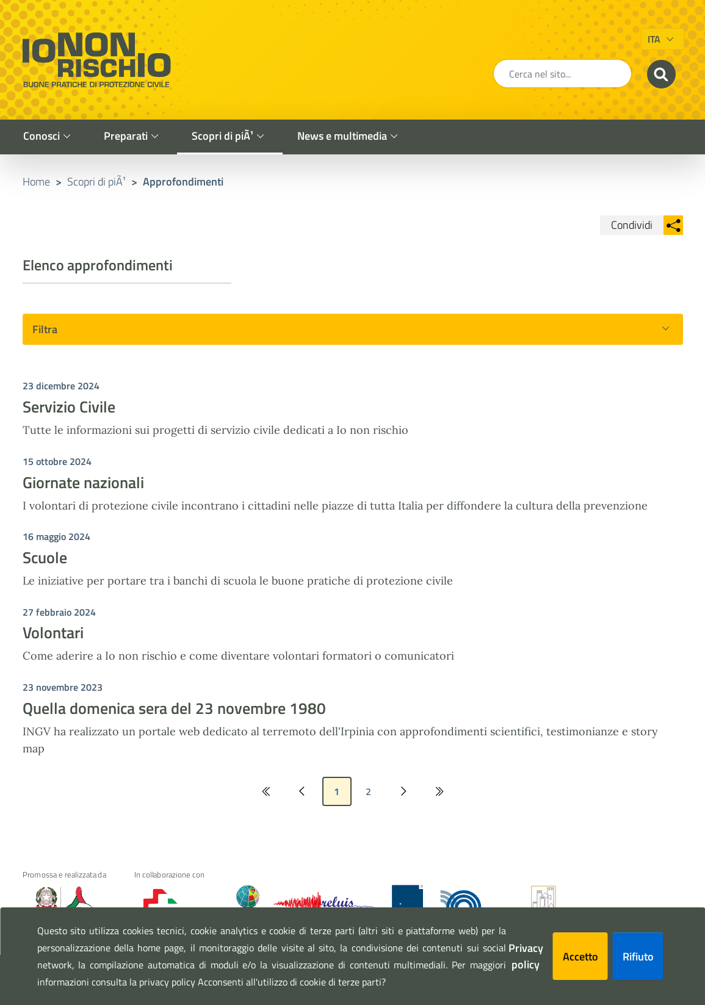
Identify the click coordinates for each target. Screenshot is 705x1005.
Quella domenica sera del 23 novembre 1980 (174, 708)
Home (36, 181)
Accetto (580, 956)
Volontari (53, 632)
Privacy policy (525, 956)
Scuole (45, 557)
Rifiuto (638, 956)
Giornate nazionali (83, 482)
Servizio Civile (69, 407)
